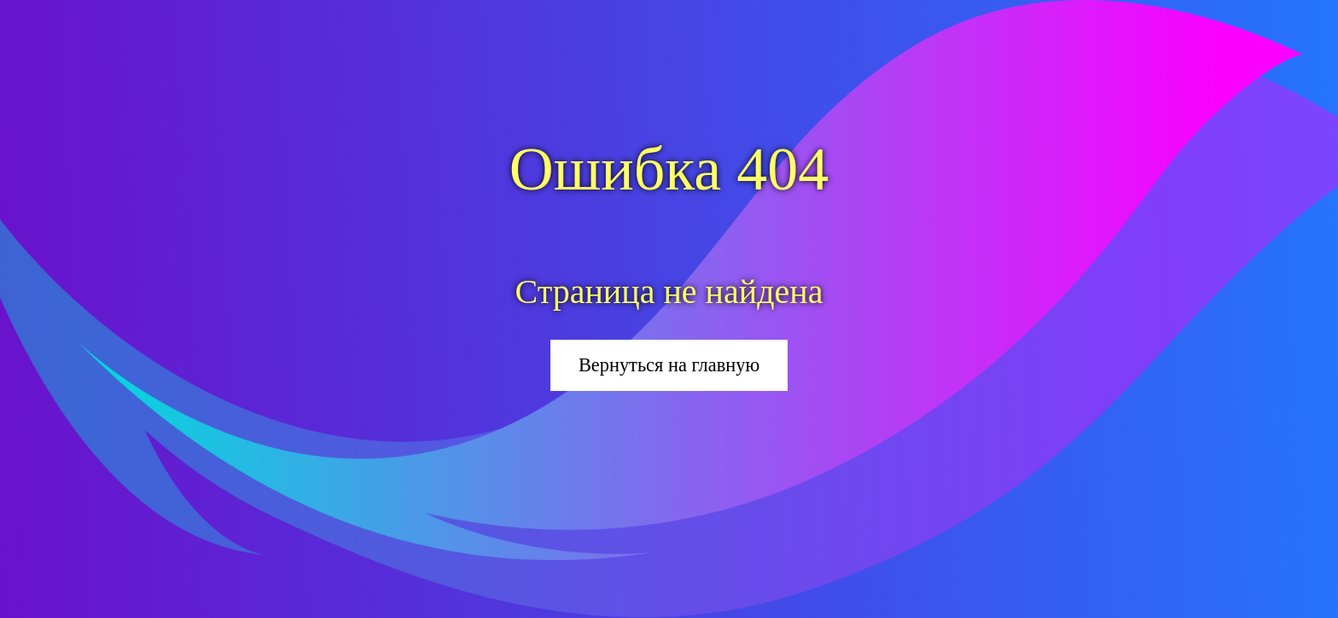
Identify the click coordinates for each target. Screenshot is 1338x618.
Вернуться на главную (669, 365)
